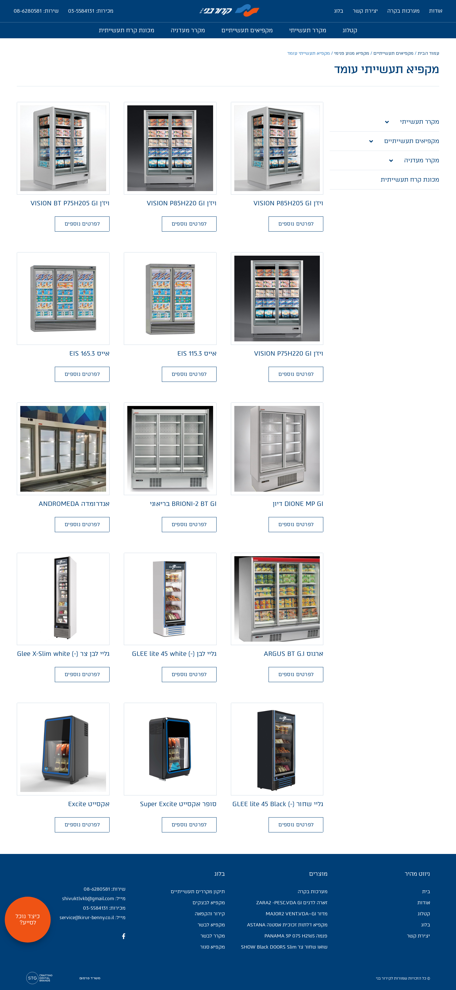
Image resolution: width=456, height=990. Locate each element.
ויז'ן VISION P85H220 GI (182, 203)
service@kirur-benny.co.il (87, 917)
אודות (435, 11)
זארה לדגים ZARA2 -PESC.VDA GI (291, 903)
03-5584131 (95, 908)
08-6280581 (97, 889)
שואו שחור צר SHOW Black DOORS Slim (284, 947)
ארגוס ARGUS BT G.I (293, 653)
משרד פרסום (89, 978)
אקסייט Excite (89, 804)
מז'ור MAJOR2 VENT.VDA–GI (296, 914)
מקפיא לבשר (211, 925)
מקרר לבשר (212, 936)
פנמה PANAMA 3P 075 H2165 (295, 936)
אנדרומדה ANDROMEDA (74, 503)
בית (426, 891)
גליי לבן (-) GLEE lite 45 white (174, 653)
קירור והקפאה (210, 914)
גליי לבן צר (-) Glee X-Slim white (63, 653)
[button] (296, 224)
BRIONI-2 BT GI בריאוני (183, 503)
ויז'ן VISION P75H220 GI (288, 353)
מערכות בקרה (403, 11)
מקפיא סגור (212, 947)
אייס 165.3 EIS (89, 353)
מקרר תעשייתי (307, 30)
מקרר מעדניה (188, 30)
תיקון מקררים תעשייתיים (198, 891)
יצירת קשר (365, 11)
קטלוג (350, 30)
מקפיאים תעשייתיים (247, 30)
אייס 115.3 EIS (197, 353)
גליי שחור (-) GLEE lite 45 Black (277, 804)
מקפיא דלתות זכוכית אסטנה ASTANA (287, 925)
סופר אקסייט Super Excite (178, 804)
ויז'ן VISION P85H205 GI (288, 203)
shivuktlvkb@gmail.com (88, 898)
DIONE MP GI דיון (298, 503)
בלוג (338, 11)
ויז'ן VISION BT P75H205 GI (70, 203)
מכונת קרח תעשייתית (126, 30)
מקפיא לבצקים (209, 903)
